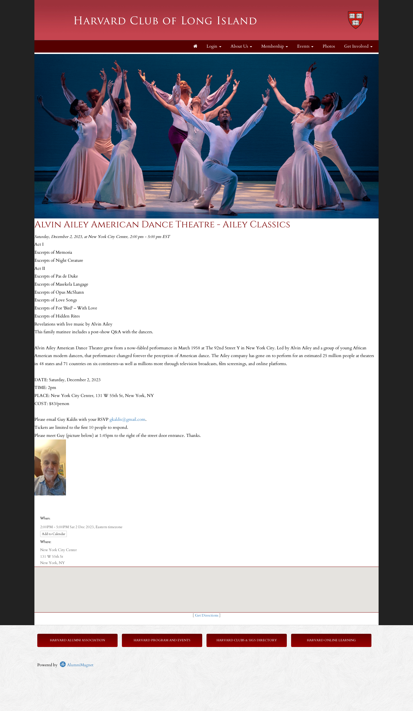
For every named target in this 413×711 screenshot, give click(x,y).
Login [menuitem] (213, 46)
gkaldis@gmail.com (127, 419)
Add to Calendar (53, 534)
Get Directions (206, 615)
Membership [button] (274, 46)
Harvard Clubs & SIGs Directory (247, 640)
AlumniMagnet (76, 665)
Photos (329, 46)
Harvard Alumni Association (77, 640)
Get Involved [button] (358, 46)
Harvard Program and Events (162, 640)
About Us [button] (241, 46)
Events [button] (305, 46)
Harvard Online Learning (331, 640)
